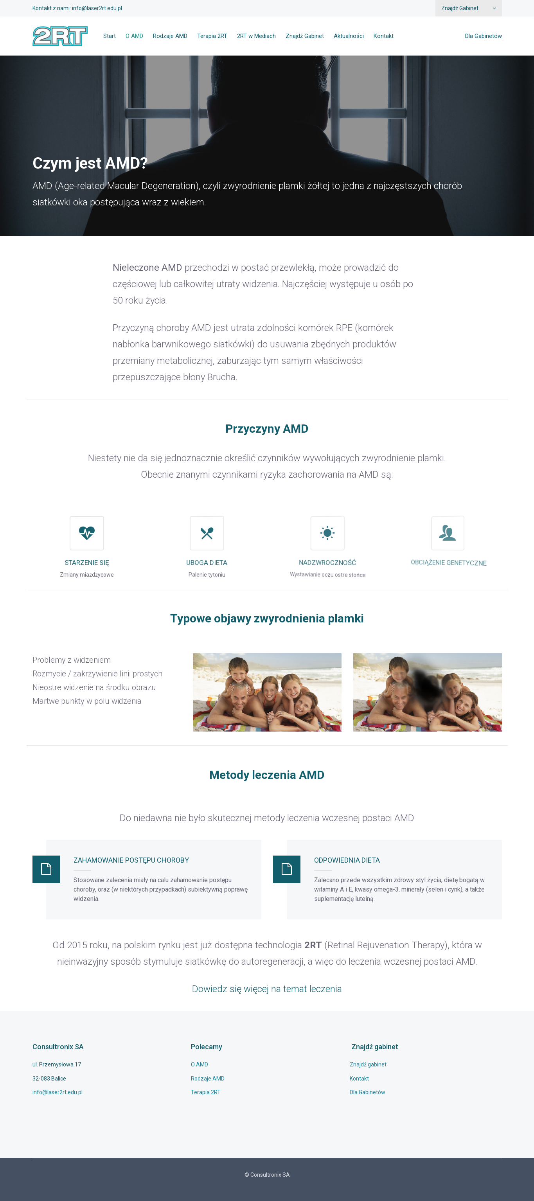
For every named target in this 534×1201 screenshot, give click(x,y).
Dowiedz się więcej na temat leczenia (267, 988)
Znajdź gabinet (368, 1064)
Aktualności (349, 36)
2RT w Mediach (256, 36)
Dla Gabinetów (483, 36)
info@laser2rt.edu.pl (97, 8)
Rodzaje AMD (170, 36)
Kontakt (384, 36)
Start (109, 36)
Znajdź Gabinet (459, 8)
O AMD (134, 36)
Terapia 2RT (212, 36)
